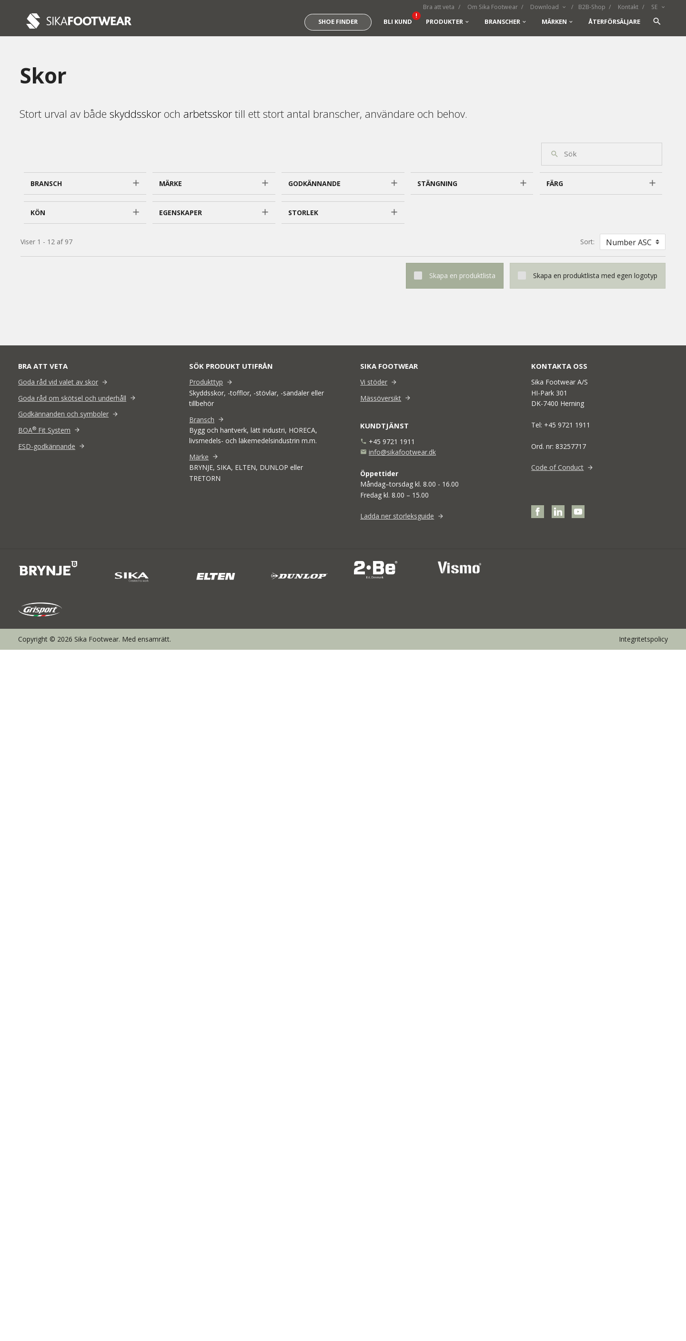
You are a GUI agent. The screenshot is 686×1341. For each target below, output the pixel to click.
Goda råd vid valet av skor (58, 381)
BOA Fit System (44, 430)
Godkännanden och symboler (63, 413)
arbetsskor (207, 113)
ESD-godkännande (46, 446)
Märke (199, 456)
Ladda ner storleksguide (397, 515)
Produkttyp (206, 381)
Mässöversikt (380, 398)
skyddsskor (135, 113)
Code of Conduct (557, 467)
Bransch (201, 419)
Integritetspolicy (643, 639)
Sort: (587, 241)
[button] (85, 183)
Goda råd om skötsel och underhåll (72, 398)
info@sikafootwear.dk (402, 452)
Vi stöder (373, 381)
